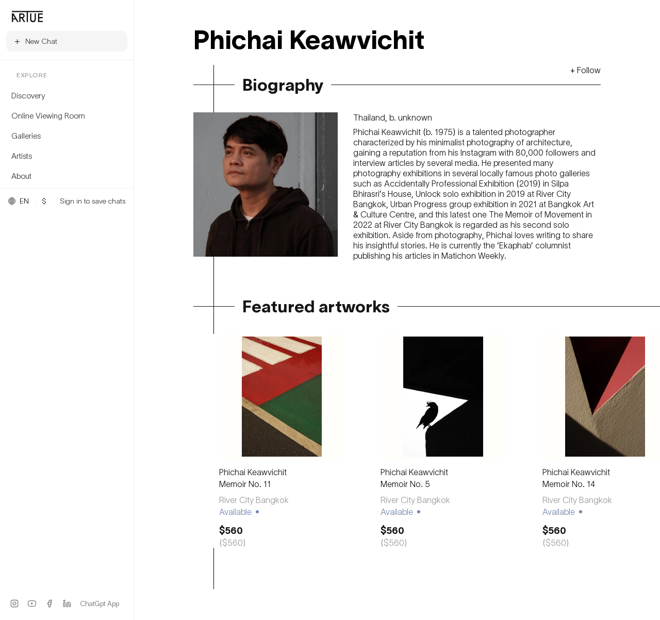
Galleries (26, 135)
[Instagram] (14, 603)
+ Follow (585, 70)
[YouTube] (32, 603)
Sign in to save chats (92, 201)
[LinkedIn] (67, 603)
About (21, 176)
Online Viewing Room (48, 115)
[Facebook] (49, 603)
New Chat (35, 41)
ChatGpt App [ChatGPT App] (99, 603)
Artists (21, 155)
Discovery (28, 95)
